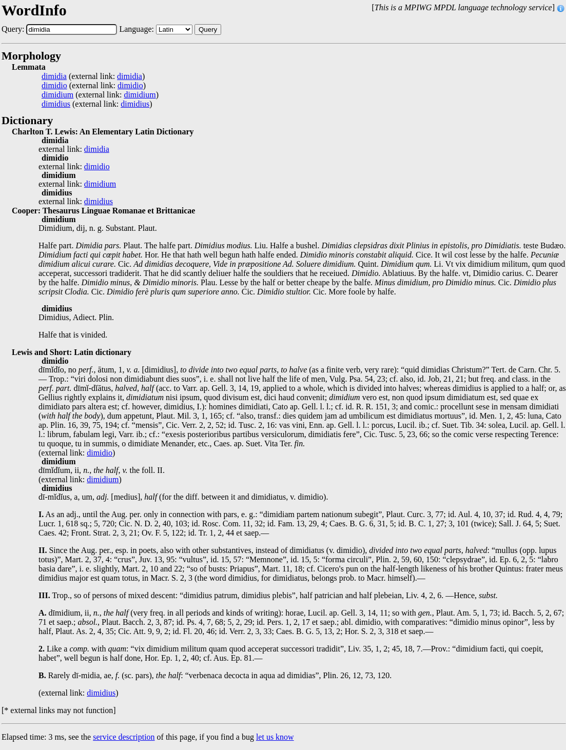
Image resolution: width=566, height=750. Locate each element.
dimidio (54, 86)
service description (123, 737)
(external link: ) (93, 76)
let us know (275, 737)
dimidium (57, 95)
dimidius (56, 104)
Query (208, 29)
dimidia (54, 76)
